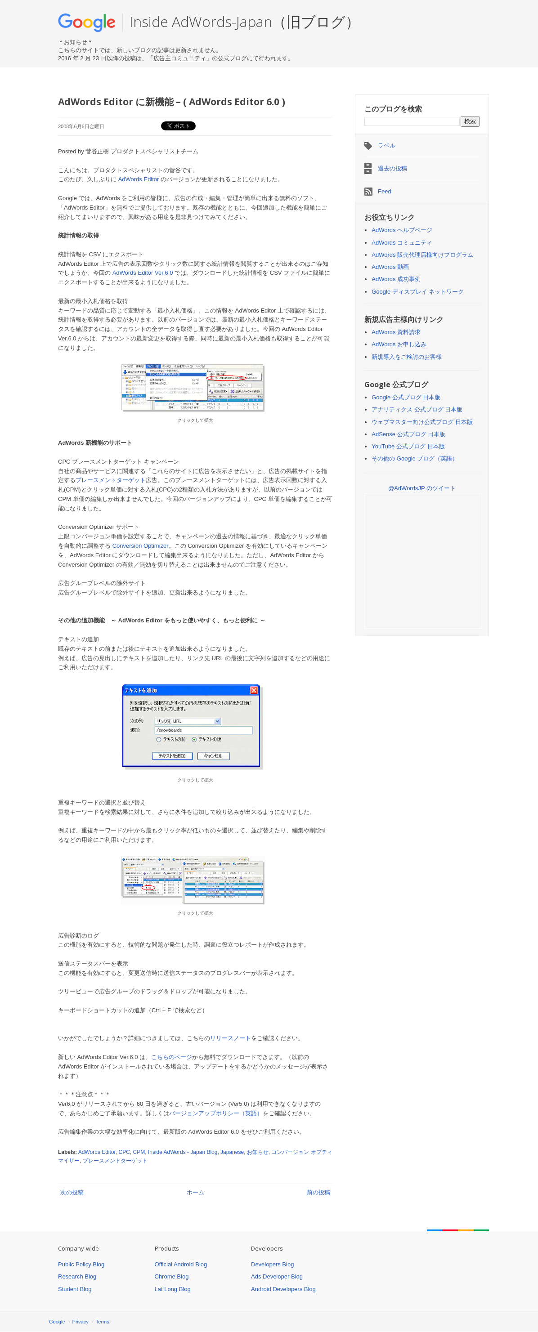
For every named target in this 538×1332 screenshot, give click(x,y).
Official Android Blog (181, 1264)
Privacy (80, 1321)
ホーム (195, 1192)
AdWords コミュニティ (402, 242)
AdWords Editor (138, 179)
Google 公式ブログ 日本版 (406, 397)
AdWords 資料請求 (396, 332)
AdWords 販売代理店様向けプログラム (422, 254)
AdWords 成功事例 (396, 279)
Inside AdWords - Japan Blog (183, 1152)
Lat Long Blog (173, 1289)
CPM (139, 1152)
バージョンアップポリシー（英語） (216, 1113)
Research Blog (77, 1276)
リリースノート (230, 1038)
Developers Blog (272, 1264)
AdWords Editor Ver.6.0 (142, 272)
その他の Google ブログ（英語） (415, 458)
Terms (102, 1321)
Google (57, 1321)
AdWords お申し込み (399, 344)
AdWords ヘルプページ (402, 230)
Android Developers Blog (283, 1289)
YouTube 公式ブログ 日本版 (408, 446)
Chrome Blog (172, 1276)
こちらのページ (171, 1057)
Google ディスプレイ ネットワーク (418, 291)
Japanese (232, 1152)
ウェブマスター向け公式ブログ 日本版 (422, 422)
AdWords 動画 (390, 267)
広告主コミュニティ (179, 58)
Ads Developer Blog (277, 1276)
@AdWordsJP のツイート (422, 488)
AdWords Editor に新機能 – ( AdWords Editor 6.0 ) (171, 101)
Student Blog (74, 1289)
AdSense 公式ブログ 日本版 (408, 434)
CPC (124, 1152)
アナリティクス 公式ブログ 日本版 (417, 409)
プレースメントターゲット (111, 480)
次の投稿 (72, 1192)
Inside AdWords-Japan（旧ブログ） (245, 21)
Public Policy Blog (81, 1264)
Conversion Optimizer (140, 545)
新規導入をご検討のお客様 (407, 356)
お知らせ (258, 1152)
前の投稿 (318, 1192)
